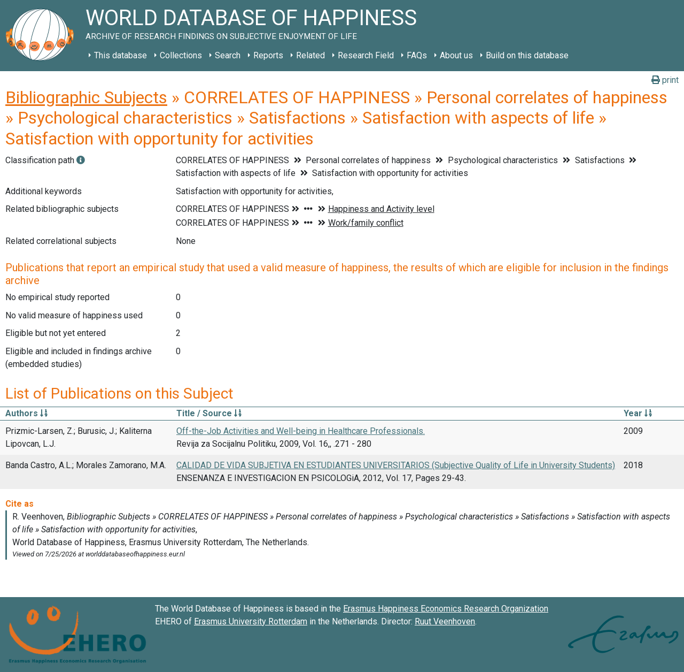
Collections (181, 55)
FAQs (417, 55)
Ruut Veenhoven (445, 621)
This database (120, 55)
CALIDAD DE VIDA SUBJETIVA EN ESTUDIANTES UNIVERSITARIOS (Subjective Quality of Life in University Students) (395, 465)
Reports (268, 55)
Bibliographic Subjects (86, 97)
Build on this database (527, 55)
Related (310, 55)
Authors (26, 413)
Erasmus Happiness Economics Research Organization (445, 609)
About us (456, 55)
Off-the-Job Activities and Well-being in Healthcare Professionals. (300, 431)
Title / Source (209, 413)
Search (227, 55)
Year (638, 413)
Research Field (366, 55)
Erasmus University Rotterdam (250, 621)
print (665, 80)
